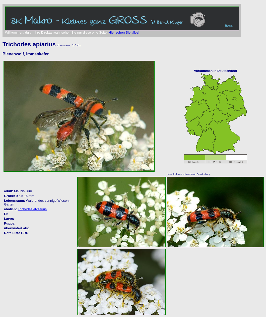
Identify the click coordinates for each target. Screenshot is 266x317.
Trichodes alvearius (32, 209)
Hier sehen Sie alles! (124, 32)
